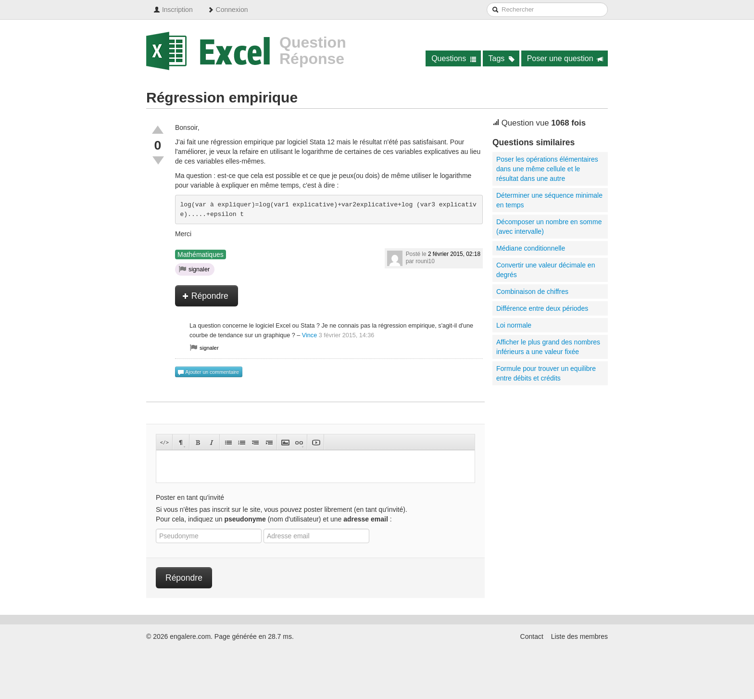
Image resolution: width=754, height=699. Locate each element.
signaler (194, 269)
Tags (502, 58)
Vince (309, 335)
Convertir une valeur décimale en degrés (545, 270)
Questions (453, 58)
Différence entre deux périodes (542, 308)
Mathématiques (200, 254)
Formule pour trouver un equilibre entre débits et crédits (546, 373)
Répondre (205, 296)
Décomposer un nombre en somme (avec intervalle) (549, 226)
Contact (531, 636)
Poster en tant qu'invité (190, 497)
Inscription (173, 9)
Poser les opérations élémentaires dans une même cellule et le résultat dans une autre (547, 168)
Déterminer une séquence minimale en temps (549, 200)
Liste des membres (579, 636)
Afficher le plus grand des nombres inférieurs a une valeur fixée (548, 347)
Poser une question (565, 58)
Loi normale (513, 325)
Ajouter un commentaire (208, 372)
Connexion (227, 9)
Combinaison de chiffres (532, 291)
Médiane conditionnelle (530, 248)
